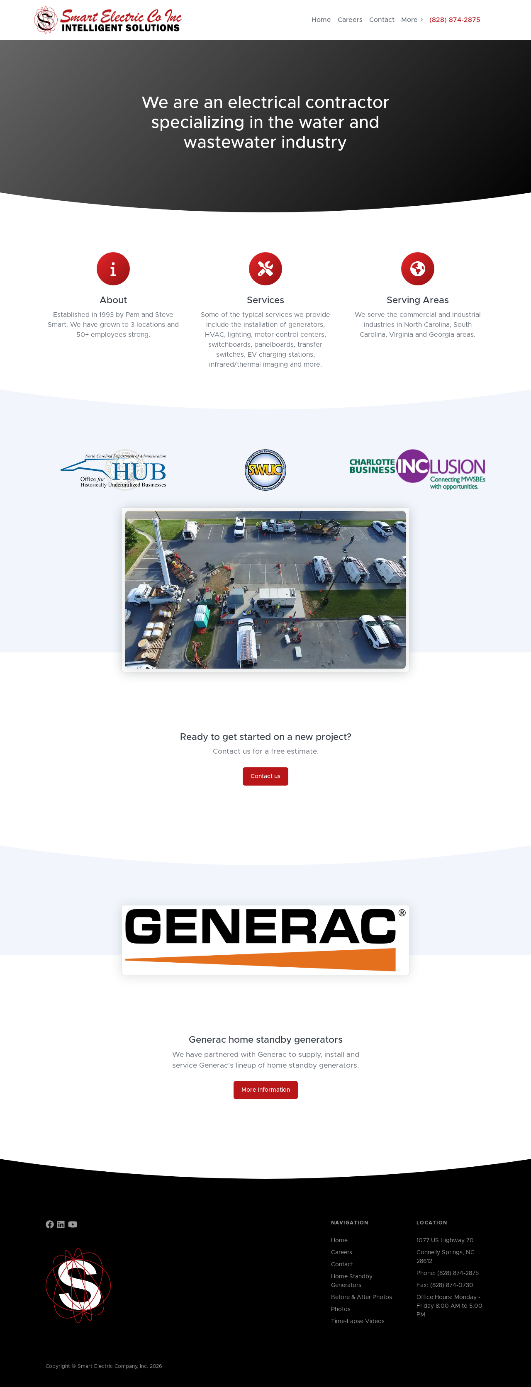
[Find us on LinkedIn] (61, 1225)
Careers (350, 20)
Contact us (265, 776)
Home (321, 20)
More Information (265, 1090)
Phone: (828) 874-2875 (448, 1273)
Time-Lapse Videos (358, 1321)
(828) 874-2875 (454, 20)
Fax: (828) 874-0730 (445, 1285)
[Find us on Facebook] (50, 1225)
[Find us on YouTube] (73, 1225)
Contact (382, 20)
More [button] (412, 20)
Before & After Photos (361, 1297)
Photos (341, 1309)
